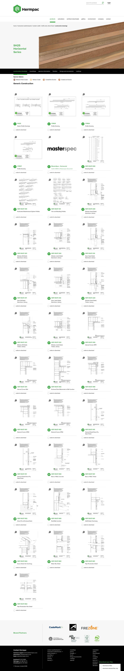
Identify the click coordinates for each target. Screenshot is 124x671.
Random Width (36, 26)
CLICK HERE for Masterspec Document (62, 168)
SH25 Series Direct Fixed (47, 26)
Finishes (56, 71)
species (72, 659)
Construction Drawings (20, 71)
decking (49, 657)
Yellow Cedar (37, 79)
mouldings (73, 649)
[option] (62, 45)
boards (49, 656)
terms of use (96, 659)
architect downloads (73, 19)
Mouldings (34, 71)
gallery (83, 19)
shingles (72, 652)
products (52, 19)
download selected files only (110, 668)
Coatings (80, 71)
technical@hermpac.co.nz (31, 651)
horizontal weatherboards (54, 650)
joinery (72, 650)
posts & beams (51, 652)
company (101, 19)
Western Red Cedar (22, 79)
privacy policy (96, 661)
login (109, 3)
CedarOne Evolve (51, 79)
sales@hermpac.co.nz (23, 655)
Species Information (45, 71)
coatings (72, 657)
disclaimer (95, 664)
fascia (71, 654)
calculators (60, 19)
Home (15, 26)
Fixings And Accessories (68, 71)
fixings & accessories (76, 656)
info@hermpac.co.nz (26, 653)
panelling (49, 654)
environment (91, 19)
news (94, 654)
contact (108, 19)
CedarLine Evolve (67, 79)
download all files (107, 665)
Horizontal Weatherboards (25, 26)
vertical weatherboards (53, 649)
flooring (49, 659)
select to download (21, 129)
